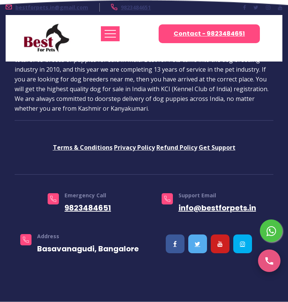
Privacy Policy (134, 147)
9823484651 (136, 7)
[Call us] (269, 260)
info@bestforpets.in (217, 208)
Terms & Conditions (82, 147)
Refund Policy (176, 147)
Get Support (217, 147)
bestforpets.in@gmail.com (51, 7)
